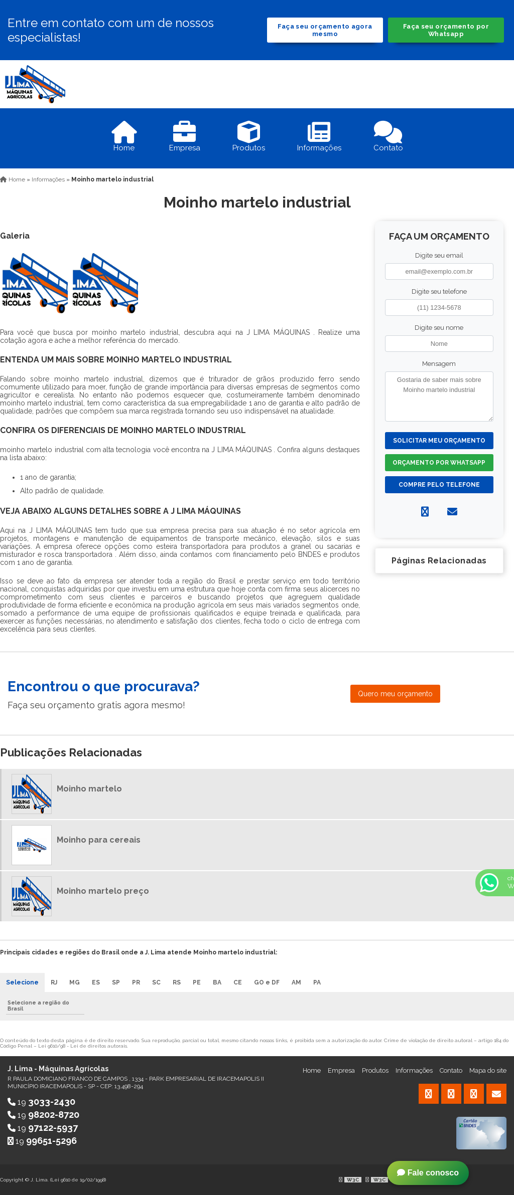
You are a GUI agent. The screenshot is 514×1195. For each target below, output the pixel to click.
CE (237, 982)
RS (177, 982)
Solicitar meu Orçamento (439, 440)
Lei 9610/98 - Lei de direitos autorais (82, 1046)
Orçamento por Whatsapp (439, 462)
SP (116, 982)
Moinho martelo (89, 788)
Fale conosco (428, 1172)
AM (296, 982)
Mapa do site (487, 1070)
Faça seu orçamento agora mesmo (325, 30)
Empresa (341, 1070)
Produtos (375, 1070)
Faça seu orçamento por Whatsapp (446, 30)
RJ (54, 982)
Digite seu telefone (439, 291)
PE (197, 982)
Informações (414, 1070)
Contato (451, 1070)
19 (41, 1102)
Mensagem (439, 363)
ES (96, 982)
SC (156, 982)
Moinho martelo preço (103, 891)
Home (312, 1070)
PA (317, 982)
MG (74, 982)
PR (136, 982)
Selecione (22, 982)
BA (217, 982)
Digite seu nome (439, 327)
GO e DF (267, 982)
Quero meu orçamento (395, 694)
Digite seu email (439, 255)
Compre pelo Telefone (439, 484)
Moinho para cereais (99, 840)
